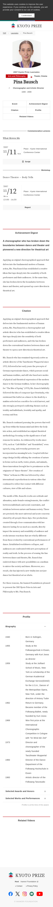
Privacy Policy (32, 886)
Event (14, 104)
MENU (48, 26)
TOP (4, 33)
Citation (14, 110)
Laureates (14, 33)
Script (27, 162)
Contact (19, 886)
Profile (38, 110)
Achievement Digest (38, 104)
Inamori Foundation (28, 882)
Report (28, 207)
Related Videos (26, 116)
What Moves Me (11, 138)
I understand (26, 15)
